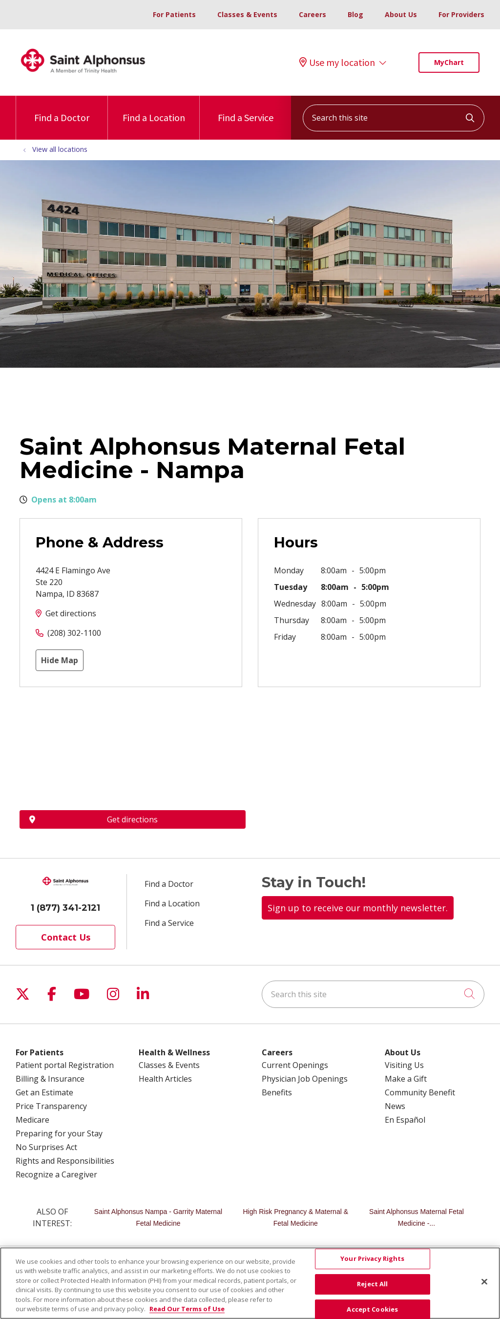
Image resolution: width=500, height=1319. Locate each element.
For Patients (174, 14)
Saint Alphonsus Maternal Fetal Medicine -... (416, 1217)
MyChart (449, 62)
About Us (401, 14)
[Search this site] (393, 118)
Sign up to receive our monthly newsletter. (358, 908)
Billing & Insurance (50, 1078)
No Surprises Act (46, 1147)
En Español (405, 1119)
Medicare (32, 1119)
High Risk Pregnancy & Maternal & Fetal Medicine (295, 1217)
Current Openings (295, 1065)
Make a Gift (406, 1078)
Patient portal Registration (65, 1065)
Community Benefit (420, 1092)
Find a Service (245, 110)
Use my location (337, 62)
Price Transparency (51, 1106)
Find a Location (154, 110)
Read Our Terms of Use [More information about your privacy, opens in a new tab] (187, 1308)
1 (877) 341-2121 (65, 907)
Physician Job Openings (305, 1078)
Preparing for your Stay (59, 1133)
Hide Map (59, 660)
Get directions (70, 613)
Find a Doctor (61, 110)
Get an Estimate (44, 1092)
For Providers (461, 14)
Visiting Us (404, 1065)
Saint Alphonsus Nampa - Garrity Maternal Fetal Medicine (158, 1217)
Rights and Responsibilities (65, 1160)
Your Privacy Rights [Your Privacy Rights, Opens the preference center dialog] (372, 1259)
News (395, 1106)
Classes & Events (247, 14)
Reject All (372, 1283)
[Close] (484, 1282)
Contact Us (65, 937)
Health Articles (165, 1078)
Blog (355, 14)
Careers (312, 14)
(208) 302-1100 (74, 633)
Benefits (277, 1092)
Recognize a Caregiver (56, 1174)
